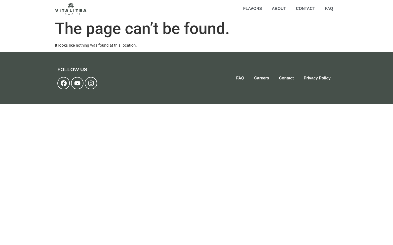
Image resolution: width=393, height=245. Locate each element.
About (279, 8)
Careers (261, 78)
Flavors (252, 8)
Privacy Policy (317, 78)
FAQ (329, 8)
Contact (305, 8)
